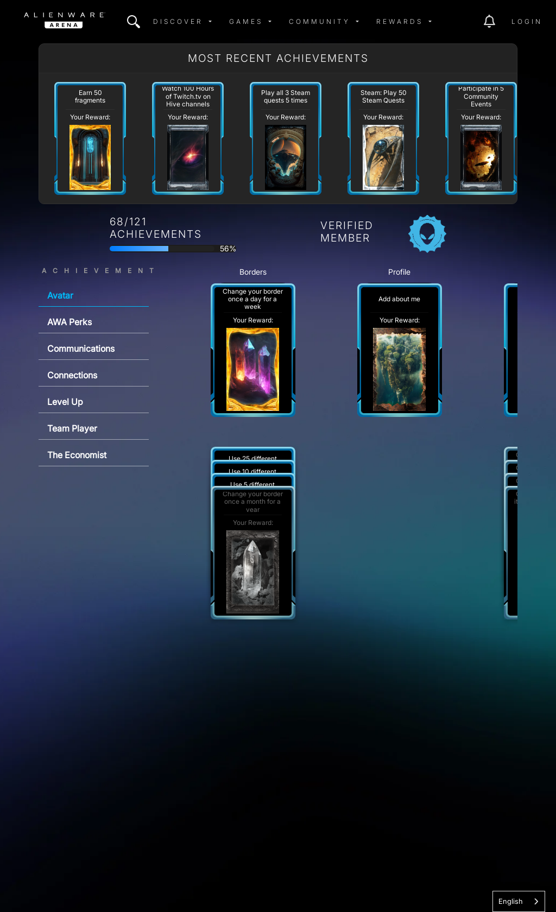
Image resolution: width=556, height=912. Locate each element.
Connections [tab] (72, 375)
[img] (133, 22)
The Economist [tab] (76, 454)
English (510, 901)
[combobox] (518, 901)
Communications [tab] (81, 348)
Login (526, 21)
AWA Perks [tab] (69, 321)
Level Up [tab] (65, 401)
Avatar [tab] (60, 295)
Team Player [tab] (72, 428)
